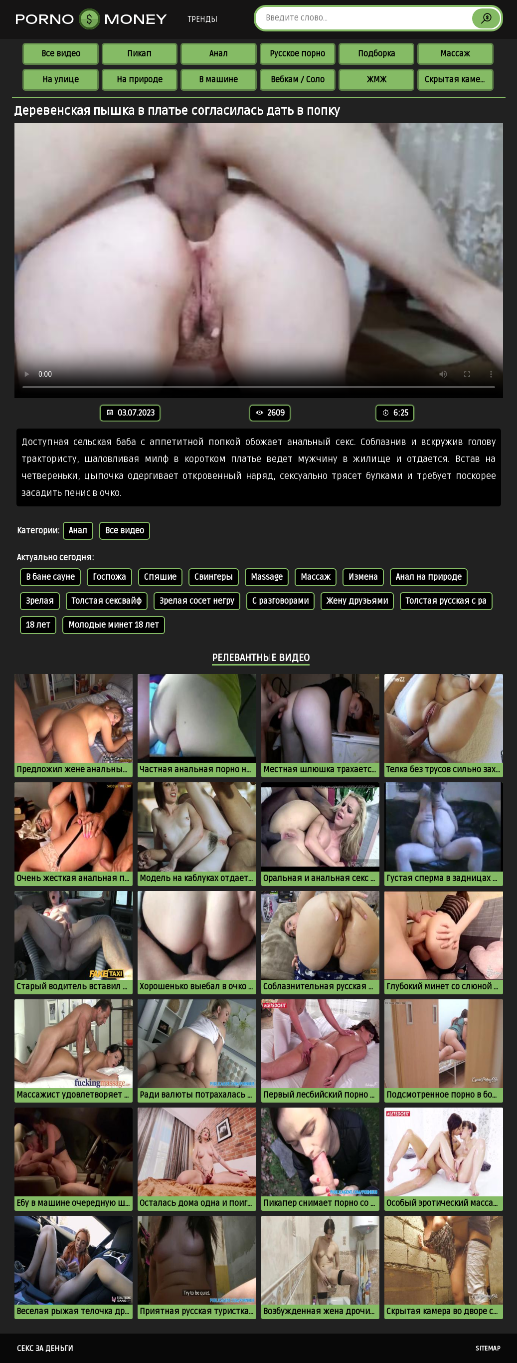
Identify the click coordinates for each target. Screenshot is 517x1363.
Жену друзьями (357, 601)
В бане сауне (50, 577)
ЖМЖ (376, 80)
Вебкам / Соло (298, 80)
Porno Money (91, 19)
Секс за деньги (45, 1348)
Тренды (202, 19)
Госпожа (109, 577)
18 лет (38, 625)
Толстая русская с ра (446, 601)
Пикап (139, 54)
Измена (363, 577)
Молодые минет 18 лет (113, 625)
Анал (218, 54)
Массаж (455, 54)
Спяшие (160, 577)
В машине (218, 80)
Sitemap (488, 1349)
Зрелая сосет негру (197, 601)
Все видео (60, 54)
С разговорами (280, 601)
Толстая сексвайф (107, 601)
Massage (267, 577)
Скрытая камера (457, 80)
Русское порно (297, 54)
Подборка (376, 54)
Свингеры (213, 577)
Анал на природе (429, 577)
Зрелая (40, 601)
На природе (140, 80)
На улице (60, 80)
